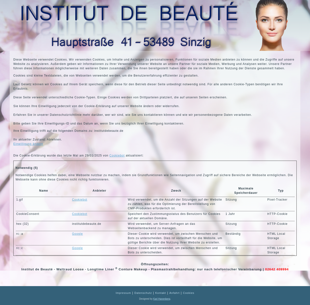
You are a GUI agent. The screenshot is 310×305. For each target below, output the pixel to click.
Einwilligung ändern (28, 144)
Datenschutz (143, 292)
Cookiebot (117, 155)
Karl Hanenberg (161, 298)
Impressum (123, 292)
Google (77, 233)
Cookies (188, 292)
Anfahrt (174, 292)
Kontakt (160, 292)
